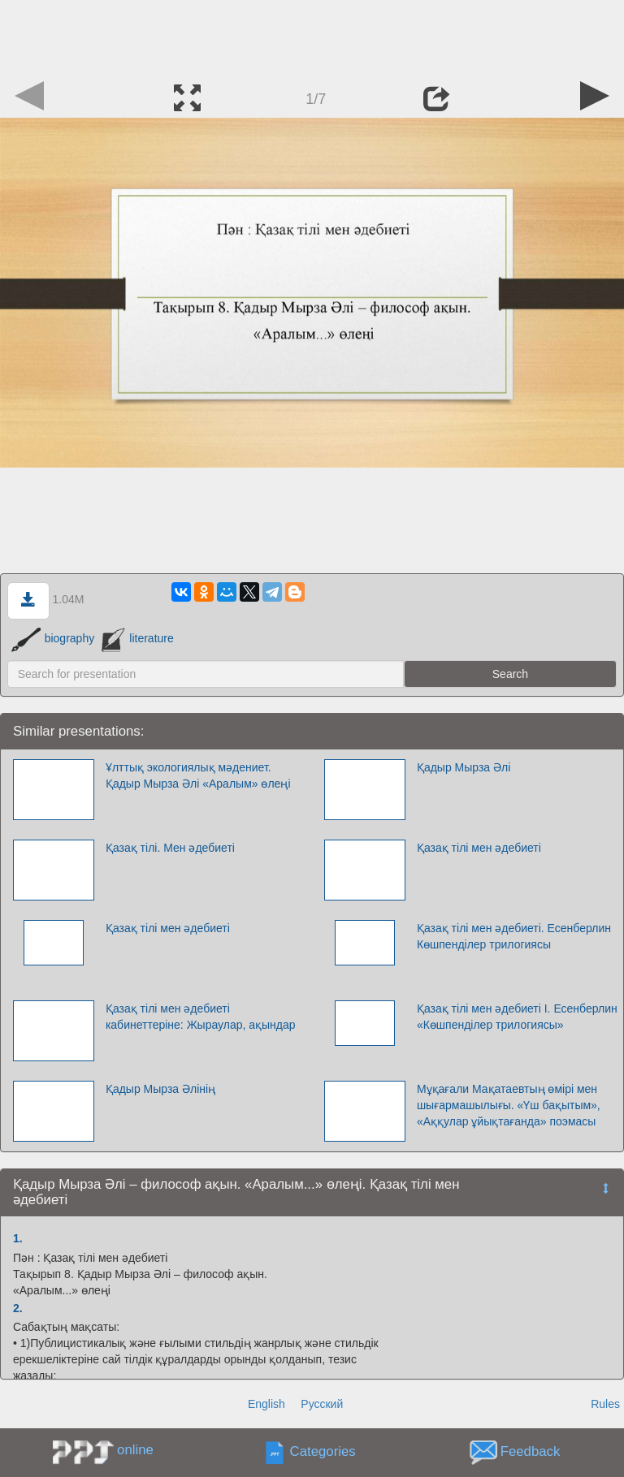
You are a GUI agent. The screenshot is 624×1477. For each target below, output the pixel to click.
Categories (323, 1452)
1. (18, 1238)
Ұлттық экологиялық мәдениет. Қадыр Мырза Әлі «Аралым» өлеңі (198, 775)
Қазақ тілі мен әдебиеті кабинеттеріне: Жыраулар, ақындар (201, 1016)
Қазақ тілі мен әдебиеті (479, 847)
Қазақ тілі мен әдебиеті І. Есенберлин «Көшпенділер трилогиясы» (517, 1016)
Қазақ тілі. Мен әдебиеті (170, 847)
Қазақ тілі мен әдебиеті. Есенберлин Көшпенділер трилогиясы (514, 936)
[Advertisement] (312, 36)
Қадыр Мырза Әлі (463, 767)
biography (53, 638)
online (135, 1450)
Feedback (530, 1452)
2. (18, 1308)
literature (138, 638)
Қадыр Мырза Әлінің (160, 1088)
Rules (605, 1403)
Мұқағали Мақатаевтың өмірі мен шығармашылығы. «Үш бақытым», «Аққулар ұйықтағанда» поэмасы (508, 1105)
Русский (322, 1403)
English (266, 1403)
